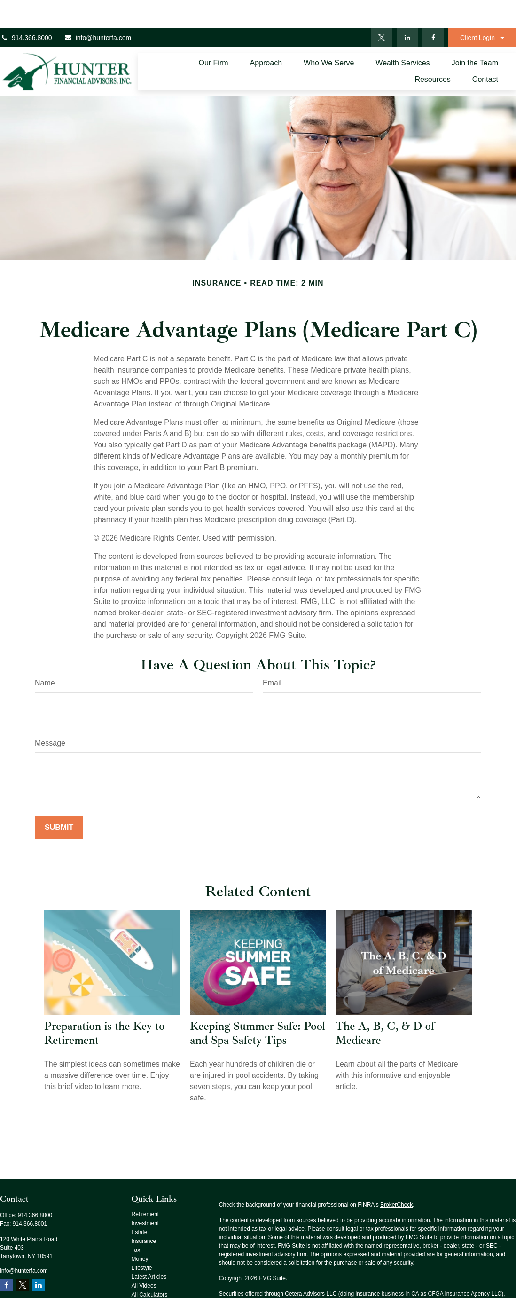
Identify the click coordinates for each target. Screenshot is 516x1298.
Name (45, 655)
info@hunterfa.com (98, 9)
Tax (136, 1221)
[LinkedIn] (407, 9)
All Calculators (150, 1266)
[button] (213, 35)
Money (140, 1230)
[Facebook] (433, 9)
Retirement (145, 1186)
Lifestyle (142, 1239)
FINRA (249, 1274)
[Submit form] (59, 799)
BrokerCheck (396, 1176)
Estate (140, 1204)
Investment (145, 1195)
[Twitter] (381, 9)
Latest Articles (149, 1248)
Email (272, 655)
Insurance (144, 1213)
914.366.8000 (26, 9)
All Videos (144, 1257)
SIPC (266, 1274)
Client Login (477, 9)
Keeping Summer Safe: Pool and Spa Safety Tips (257, 1005)
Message (50, 715)
